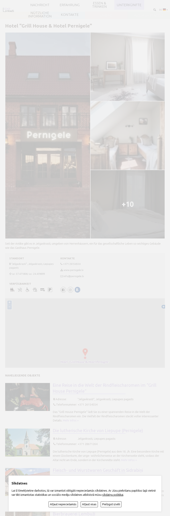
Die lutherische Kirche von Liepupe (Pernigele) (98, 430)
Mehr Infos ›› (71, 420)
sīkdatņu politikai (112, 494)
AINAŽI (21, 15)
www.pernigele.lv (73, 270)
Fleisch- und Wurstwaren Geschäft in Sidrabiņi (98, 470)
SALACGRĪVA (64, 15)
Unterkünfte (129, 5)
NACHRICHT (40, 5)
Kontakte (70, 14)
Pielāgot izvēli (111, 504)
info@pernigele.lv (74, 276)
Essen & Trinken (99, 4)
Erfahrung (70, 5)
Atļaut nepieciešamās (63, 504)
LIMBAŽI (106, 15)
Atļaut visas (89, 504)
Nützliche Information (40, 14)
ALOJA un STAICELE (148, 15)
